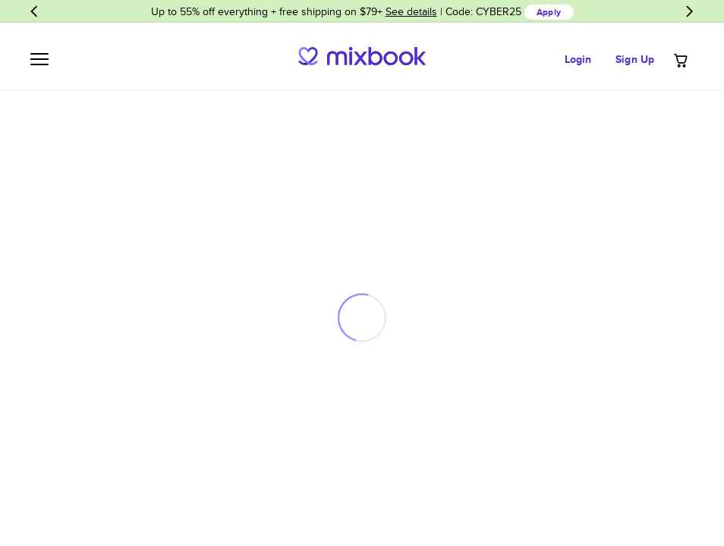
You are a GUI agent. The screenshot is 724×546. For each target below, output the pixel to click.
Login (578, 59)
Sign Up (634, 59)
